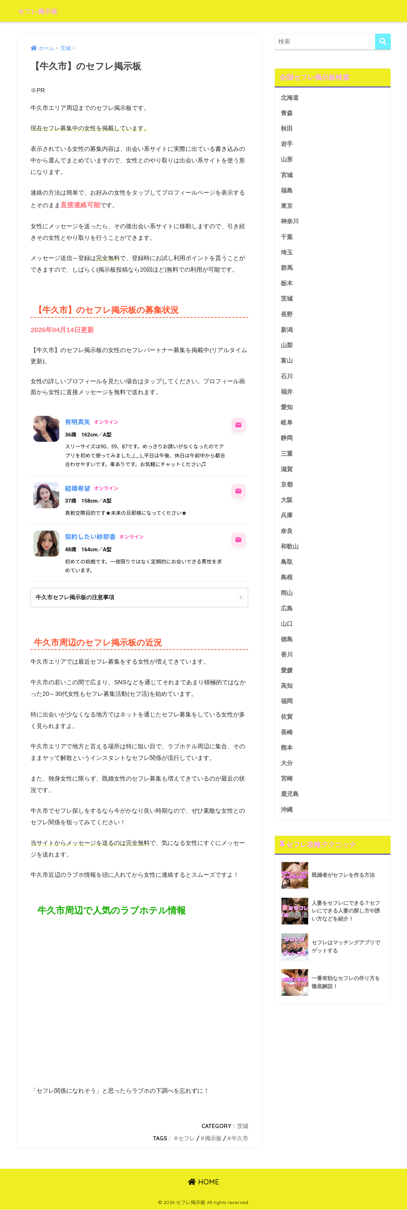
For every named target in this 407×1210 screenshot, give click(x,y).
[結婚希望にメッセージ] (238, 491)
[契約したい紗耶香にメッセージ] (238, 540)
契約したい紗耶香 (90, 536)
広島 (287, 614)
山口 (287, 630)
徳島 (287, 645)
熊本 (287, 754)
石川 (287, 379)
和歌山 (290, 551)
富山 (287, 364)
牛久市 (239, 1138)
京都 (287, 488)
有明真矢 (77, 422)
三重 (287, 457)
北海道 (290, 98)
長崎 (287, 739)
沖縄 (287, 817)
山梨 (287, 348)
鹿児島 (290, 801)
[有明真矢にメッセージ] (238, 425)
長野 (287, 317)
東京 (287, 207)
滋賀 (287, 473)
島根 (287, 583)
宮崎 (287, 786)
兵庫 (287, 520)
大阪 (287, 504)
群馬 (287, 269)
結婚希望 (77, 488)
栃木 (287, 285)
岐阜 (287, 426)
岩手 (287, 144)
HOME (203, 1182)
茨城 (242, 1126)
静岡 (287, 442)
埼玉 (287, 254)
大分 (287, 770)
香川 (287, 661)
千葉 (287, 238)
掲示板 (213, 1138)
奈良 (287, 535)
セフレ (186, 1138)
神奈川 (290, 222)
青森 (287, 113)
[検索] (383, 41)
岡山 (287, 598)
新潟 (287, 332)
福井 (287, 395)
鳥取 (287, 567)
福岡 (287, 708)
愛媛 (287, 676)
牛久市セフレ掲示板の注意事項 (75, 597)
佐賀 (287, 723)
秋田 (287, 129)
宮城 (287, 176)
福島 (287, 191)
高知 (287, 692)
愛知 (287, 410)
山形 (287, 160)
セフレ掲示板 (43, 11)
